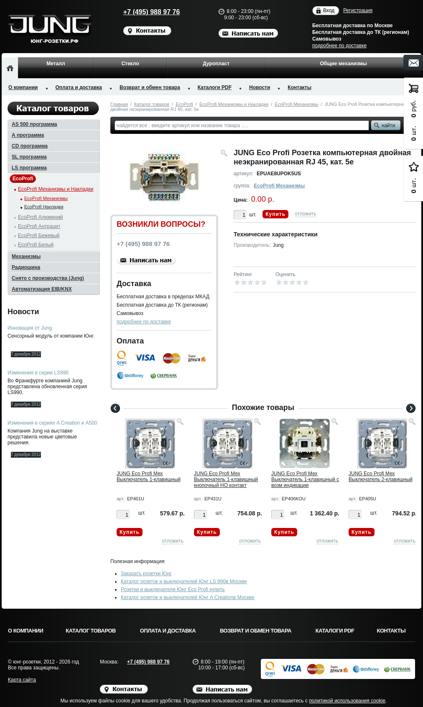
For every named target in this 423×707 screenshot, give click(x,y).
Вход (328, 10)
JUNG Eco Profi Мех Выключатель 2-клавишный (381, 476)
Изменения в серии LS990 (38, 373)
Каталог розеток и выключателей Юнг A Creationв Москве (188, 597)
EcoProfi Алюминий (40, 217)
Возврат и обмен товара (150, 87)
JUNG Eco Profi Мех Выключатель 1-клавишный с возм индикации (305, 479)
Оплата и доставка (79, 87)
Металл (55, 64)
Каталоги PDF (215, 87)
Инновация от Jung (30, 328)
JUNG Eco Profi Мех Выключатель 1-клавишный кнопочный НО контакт (226, 479)
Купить (275, 214)
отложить (305, 214)
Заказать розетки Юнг (146, 573)
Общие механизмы (343, 64)
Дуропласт (216, 64)
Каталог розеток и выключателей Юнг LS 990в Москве (184, 581)
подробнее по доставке (339, 46)
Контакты (299, 87)
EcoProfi (184, 104)
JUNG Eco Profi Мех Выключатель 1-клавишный (149, 476)
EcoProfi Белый (36, 245)
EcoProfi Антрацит (39, 226)
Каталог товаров (151, 104)
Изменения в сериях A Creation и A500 (52, 423)
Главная (119, 104)
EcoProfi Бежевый (39, 235)
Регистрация (357, 10)
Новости (259, 87)
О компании (23, 87)
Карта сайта (22, 680)
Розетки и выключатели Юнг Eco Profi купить (173, 589)
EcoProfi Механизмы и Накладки (233, 104)
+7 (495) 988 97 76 (143, 11)
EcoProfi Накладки (44, 206)
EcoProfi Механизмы (296, 104)
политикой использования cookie (347, 701)
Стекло (130, 64)
